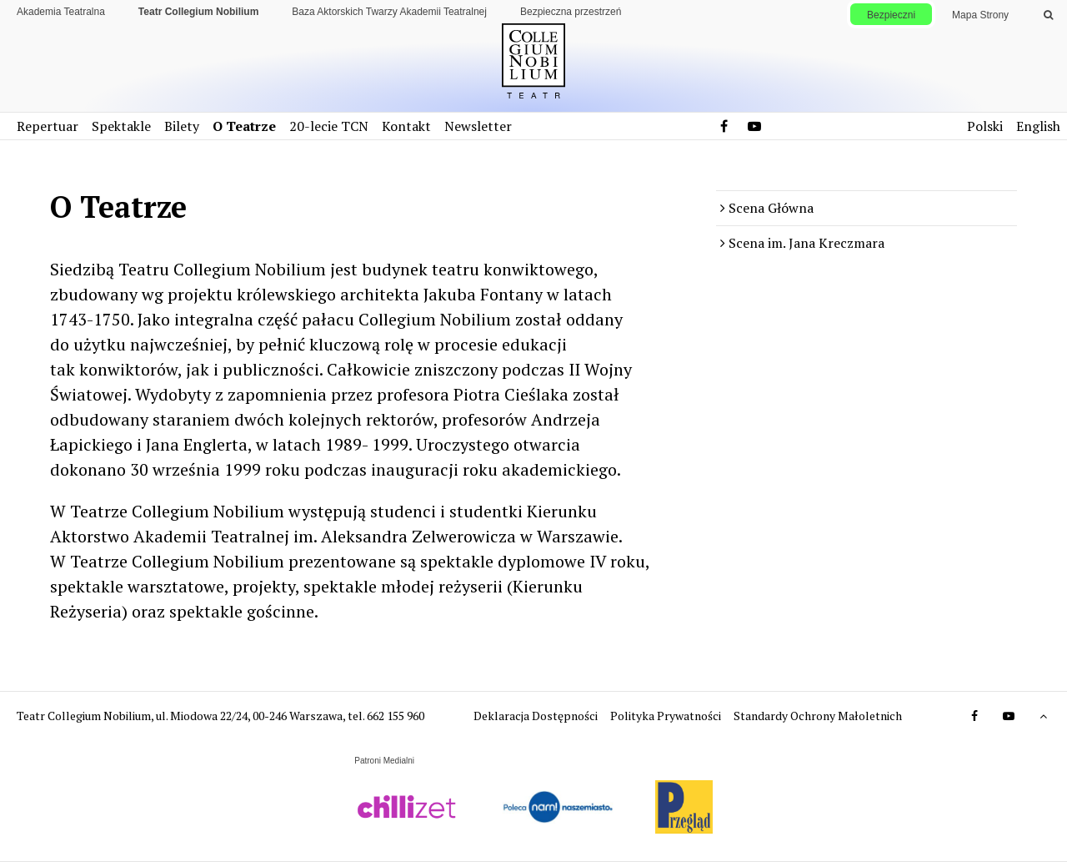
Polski (985, 126)
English (1038, 126)
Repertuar (47, 126)
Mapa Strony (980, 15)
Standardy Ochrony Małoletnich (818, 715)
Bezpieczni (891, 15)
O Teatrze (244, 126)
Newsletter (478, 126)
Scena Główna (771, 208)
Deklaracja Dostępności (536, 715)
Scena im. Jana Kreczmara (806, 243)
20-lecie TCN (328, 126)
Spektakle (121, 126)
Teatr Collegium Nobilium (198, 12)
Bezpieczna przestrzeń (570, 12)
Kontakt (406, 126)
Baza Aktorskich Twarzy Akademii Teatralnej (389, 12)
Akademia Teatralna (61, 12)
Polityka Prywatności (667, 715)
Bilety (181, 126)
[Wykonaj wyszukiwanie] (1048, 15)
